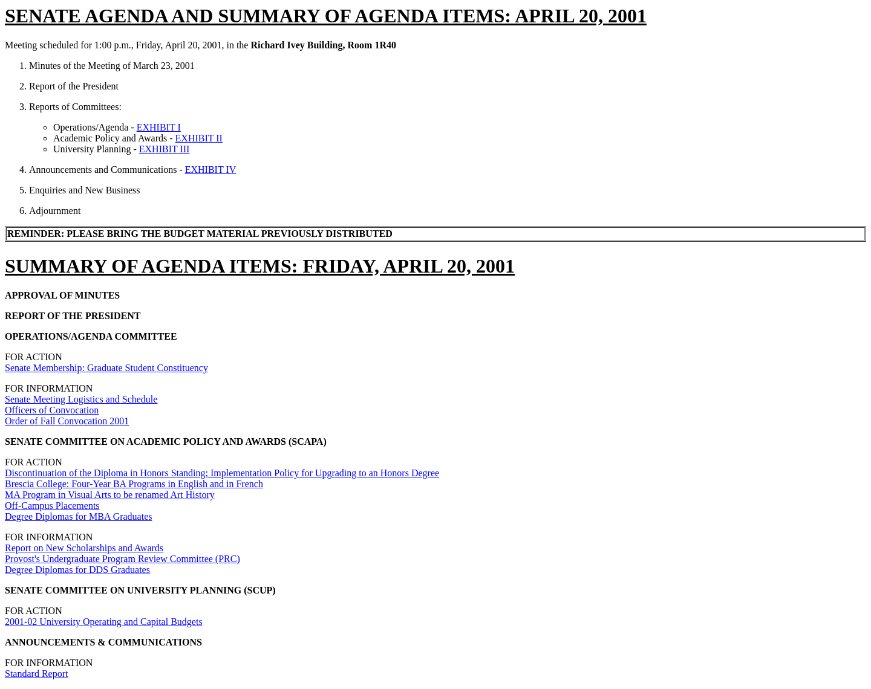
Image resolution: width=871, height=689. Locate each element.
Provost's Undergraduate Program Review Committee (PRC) (122, 559)
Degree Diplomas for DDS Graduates (77, 569)
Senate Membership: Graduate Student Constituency (106, 368)
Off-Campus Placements (52, 505)
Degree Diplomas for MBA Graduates (78, 516)
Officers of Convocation (52, 410)
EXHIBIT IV (211, 169)
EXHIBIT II (199, 138)
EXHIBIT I (159, 127)
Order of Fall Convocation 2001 (67, 421)
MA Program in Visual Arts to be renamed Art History (110, 495)
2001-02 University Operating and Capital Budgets (104, 621)
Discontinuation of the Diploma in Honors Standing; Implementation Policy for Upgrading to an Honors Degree (222, 473)
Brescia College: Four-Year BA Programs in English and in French (134, 484)
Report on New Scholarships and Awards (84, 548)
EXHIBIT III (164, 149)
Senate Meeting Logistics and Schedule (81, 399)
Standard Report (36, 673)
